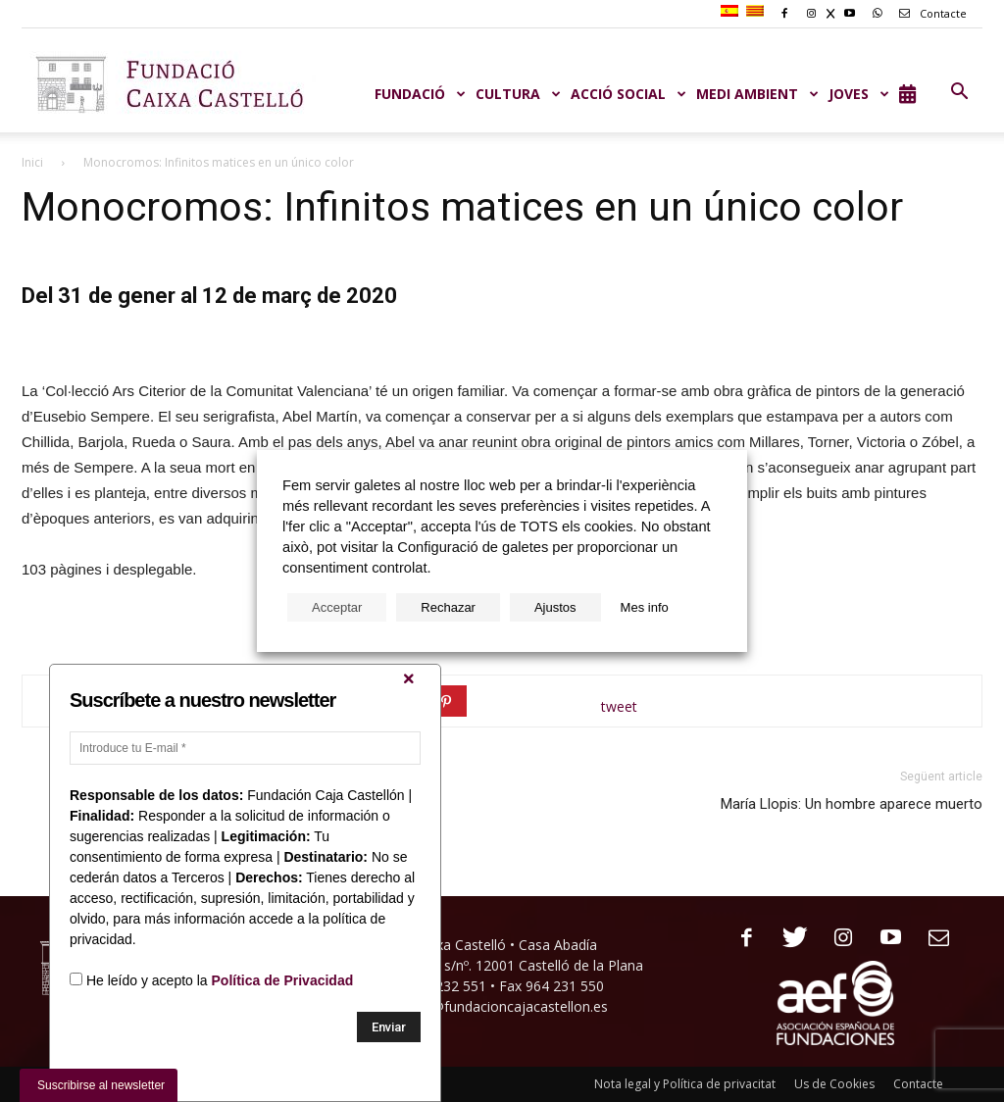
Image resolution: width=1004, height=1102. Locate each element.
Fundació (420, 93)
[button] (958, 92)
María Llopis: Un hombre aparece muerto (851, 804)
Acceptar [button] (337, 607)
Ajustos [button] (555, 607)
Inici (32, 162)
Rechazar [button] (448, 607)
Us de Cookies (834, 1084)
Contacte (929, 13)
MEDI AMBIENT (757, 93)
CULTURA (518, 93)
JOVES (858, 93)
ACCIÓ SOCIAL (628, 93)
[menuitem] (732, 12)
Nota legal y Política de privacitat (685, 1084)
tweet (619, 706)
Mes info (645, 607)
